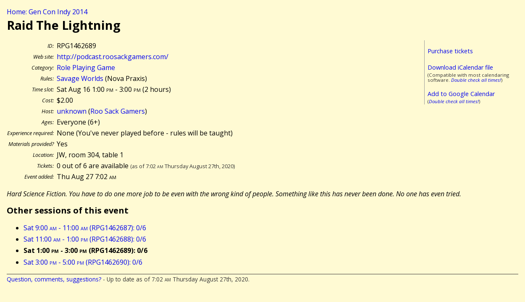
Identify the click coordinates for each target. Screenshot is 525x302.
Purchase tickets (450, 51)
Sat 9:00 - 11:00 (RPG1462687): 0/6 (85, 227)
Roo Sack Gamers (117, 111)
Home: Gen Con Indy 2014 (47, 11)
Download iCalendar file (460, 67)
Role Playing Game (86, 67)
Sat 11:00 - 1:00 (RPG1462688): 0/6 (85, 239)
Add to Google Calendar (461, 94)
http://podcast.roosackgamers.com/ (112, 56)
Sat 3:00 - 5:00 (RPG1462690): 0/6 (83, 262)
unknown (72, 111)
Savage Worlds (80, 78)
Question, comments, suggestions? (54, 279)
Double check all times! (476, 80)
